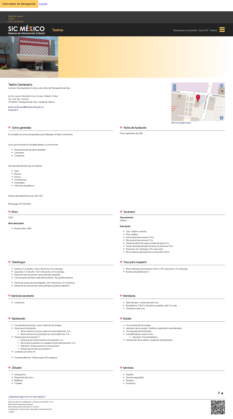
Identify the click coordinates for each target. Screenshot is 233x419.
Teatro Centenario (15, 21)
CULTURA (43, 3)
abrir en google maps (181, 122)
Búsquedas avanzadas (185, 30)
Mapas (213, 30)
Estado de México (15, 16)
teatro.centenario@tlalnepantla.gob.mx (26, 106)
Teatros (11, 18)
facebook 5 (13, 109)
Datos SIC (204, 30)
